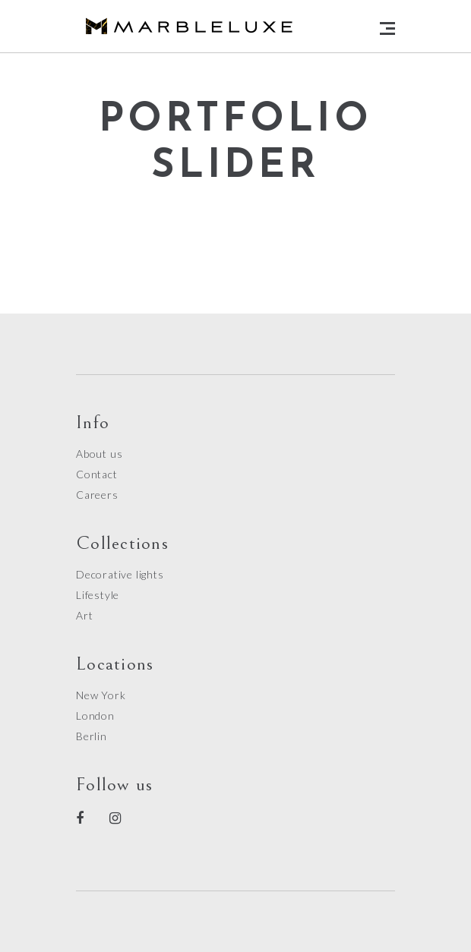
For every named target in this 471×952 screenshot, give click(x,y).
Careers (97, 494)
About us (99, 453)
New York (100, 695)
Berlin (91, 736)
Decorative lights (120, 574)
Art (84, 615)
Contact (97, 474)
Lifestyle (97, 594)
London (95, 715)
